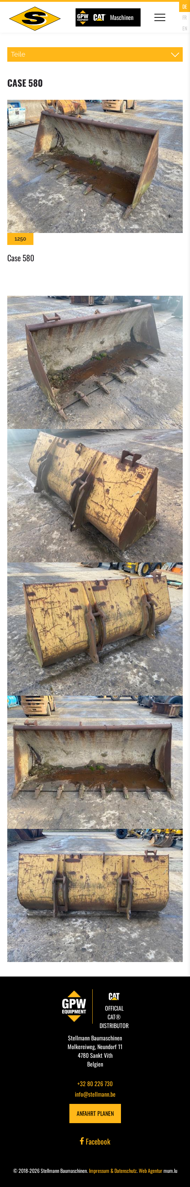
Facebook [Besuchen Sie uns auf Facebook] (95, 1141)
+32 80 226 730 (95, 1083)
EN (184, 28)
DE (184, 6)
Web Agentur (150, 1170)
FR (184, 17)
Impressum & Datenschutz (113, 1170)
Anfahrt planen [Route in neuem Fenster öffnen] (95, 1113)
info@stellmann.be (95, 1094)
